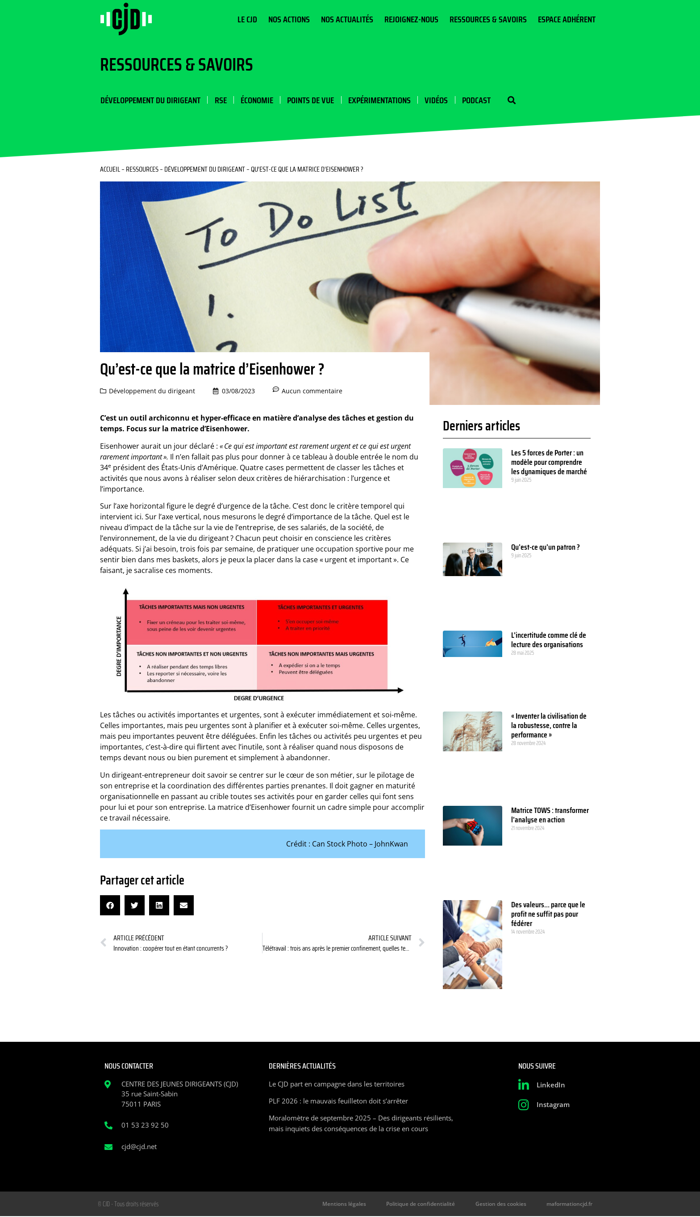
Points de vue (309, 100)
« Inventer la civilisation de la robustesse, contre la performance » (549, 725)
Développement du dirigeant (150, 100)
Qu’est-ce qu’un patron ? (545, 547)
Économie (256, 100)
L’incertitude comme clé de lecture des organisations (548, 640)
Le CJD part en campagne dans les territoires (336, 1084)
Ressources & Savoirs (488, 19)
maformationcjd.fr (570, 1204)
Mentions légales (352, 1204)
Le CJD (247, 19)
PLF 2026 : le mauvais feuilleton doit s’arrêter (338, 1101)
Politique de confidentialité (426, 1204)
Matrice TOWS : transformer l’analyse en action (550, 815)
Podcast (474, 100)
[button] (509, 100)
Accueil (110, 169)
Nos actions (289, 19)
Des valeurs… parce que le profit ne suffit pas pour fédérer (548, 914)
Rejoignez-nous (411, 19)
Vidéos (434, 100)
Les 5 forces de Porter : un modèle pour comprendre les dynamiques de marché (549, 462)
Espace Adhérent (567, 19)
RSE (220, 100)
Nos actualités (347, 19)
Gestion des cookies (504, 1204)
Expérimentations (378, 100)
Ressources (142, 169)
